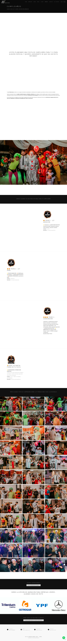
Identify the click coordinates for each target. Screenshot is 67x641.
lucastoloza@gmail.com (26, 630)
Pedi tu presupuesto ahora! (33, 585)
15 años (42, 1)
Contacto (51, 1)
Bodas (38, 1)
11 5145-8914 (56, 1)
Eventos (46, 1)
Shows (34, 1)
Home (26, 1)
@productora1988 (53, 630)
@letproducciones (39, 630)
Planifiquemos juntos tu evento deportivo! (33, 620)
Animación (30, 1)
